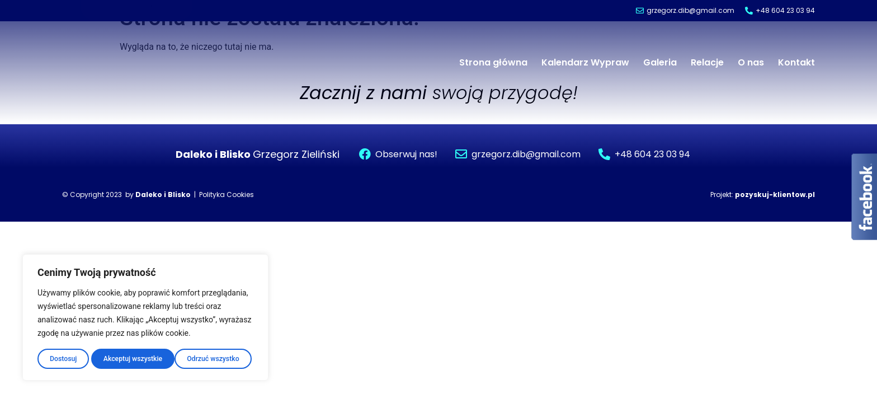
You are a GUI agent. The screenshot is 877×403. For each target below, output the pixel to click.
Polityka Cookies (226, 194)
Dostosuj (61, 356)
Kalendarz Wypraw (585, 62)
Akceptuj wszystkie (211, 356)
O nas (751, 62)
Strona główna (493, 62)
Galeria (660, 62)
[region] (145, 315)
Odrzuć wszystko (127, 356)
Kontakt (796, 62)
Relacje (707, 62)
